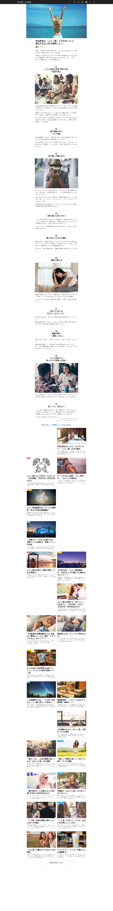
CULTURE (59, 712)
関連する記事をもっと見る (56, 863)
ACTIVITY (29, 490)
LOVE (59, 429)
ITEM (28, 682)
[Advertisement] (56, 891)
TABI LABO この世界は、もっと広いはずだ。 (56, 425)
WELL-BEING (60, 741)
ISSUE (28, 522)
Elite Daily (76, 419)
